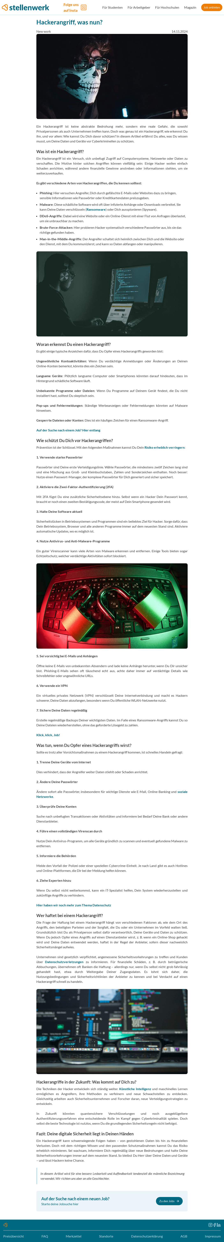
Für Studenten (112, 7)
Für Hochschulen (167, 7)
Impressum (213, 1236)
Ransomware (96, 209)
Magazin (190, 7)
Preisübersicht (13, 1236)
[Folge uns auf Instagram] (76, 7)
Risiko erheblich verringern (164, 447)
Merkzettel (73, 1236)
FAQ (45, 1236)
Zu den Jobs (169, 1201)
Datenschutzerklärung (147, 1236)
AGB (183, 1236)
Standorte (106, 1236)
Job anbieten (212, 7)
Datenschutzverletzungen (64, 962)
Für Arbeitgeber (139, 7)
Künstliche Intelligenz (135, 1089)
